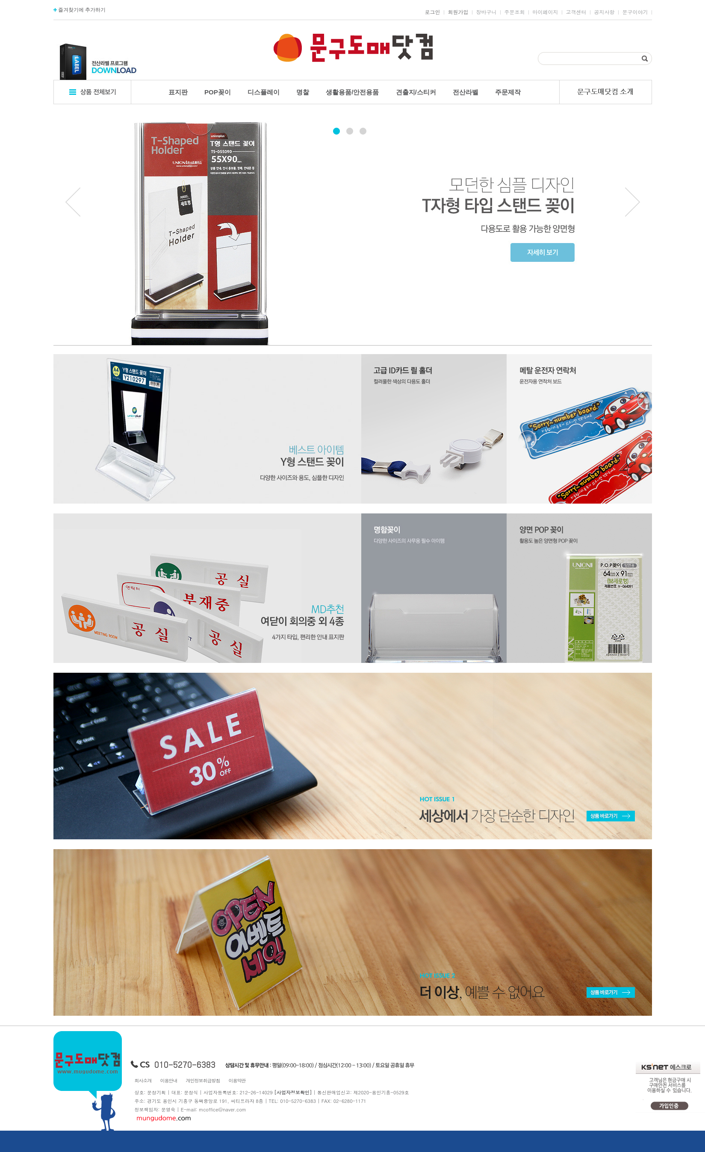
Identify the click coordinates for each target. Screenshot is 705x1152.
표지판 (178, 92)
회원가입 (458, 12)
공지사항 (604, 12)
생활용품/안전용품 (352, 92)
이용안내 (168, 1080)
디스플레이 (264, 92)
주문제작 (508, 92)
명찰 (302, 92)
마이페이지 (545, 12)
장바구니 (486, 12)
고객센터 (576, 12)
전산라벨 (465, 92)
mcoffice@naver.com (222, 1109)
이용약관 (237, 1080)
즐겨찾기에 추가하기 (79, 10)
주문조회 (514, 12)
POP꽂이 (217, 92)
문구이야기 (635, 12)
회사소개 (143, 1080)
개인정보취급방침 (203, 1080)
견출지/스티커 (416, 92)
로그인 (432, 12)
